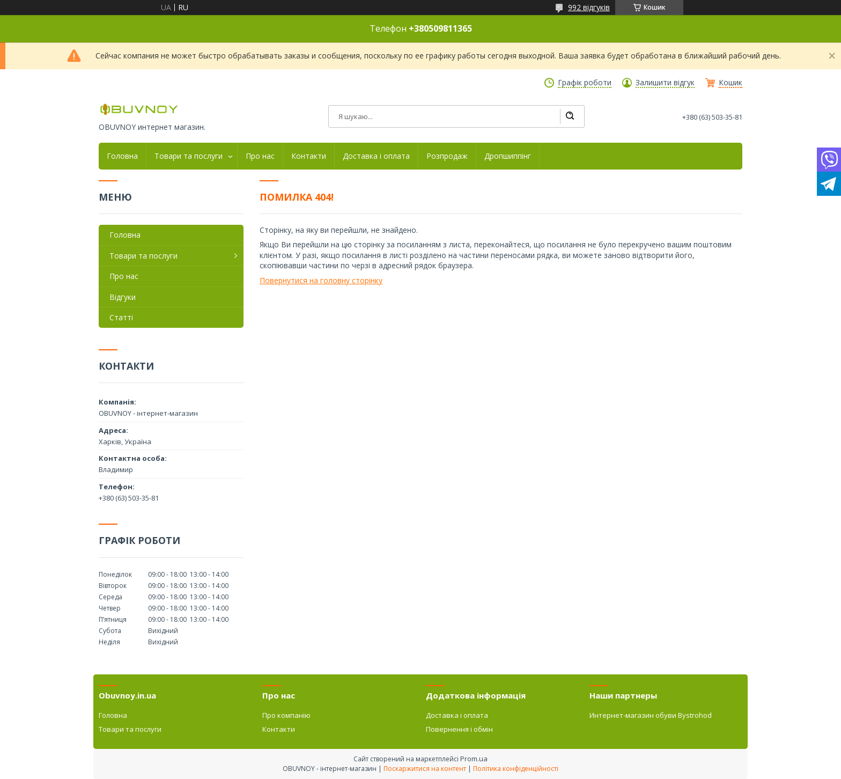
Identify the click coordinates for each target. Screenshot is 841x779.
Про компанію (286, 715)
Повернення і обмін (459, 729)
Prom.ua (474, 758)
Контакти (308, 156)
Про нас (260, 156)
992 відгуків (589, 7)
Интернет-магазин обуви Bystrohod (650, 715)
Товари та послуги (188, 156)
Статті (121, 317)
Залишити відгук (665, 82)
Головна (122, 156)
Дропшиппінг (507, 156)
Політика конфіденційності (515, 768)
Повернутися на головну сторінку (321, 280)
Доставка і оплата (376, 156)
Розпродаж (447, 156)
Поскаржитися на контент (424, 768)
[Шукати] (569, 116)
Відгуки (122, 297)
